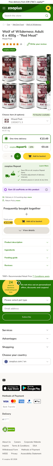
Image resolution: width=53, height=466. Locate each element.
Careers (17, 442)
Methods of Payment (30, 449)
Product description (26, 242)
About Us (6, 442)
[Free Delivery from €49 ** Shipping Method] (5, 419)
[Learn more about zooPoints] (46, 189)
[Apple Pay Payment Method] (37, 401)
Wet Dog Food (18, 24)
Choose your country (14, 355)
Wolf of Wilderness (33, 24)
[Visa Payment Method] (5, 401)
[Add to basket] (37, 156)
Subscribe (26, 317)
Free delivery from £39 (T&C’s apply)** (26, 2)
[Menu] (4, 8)
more (30, 197)
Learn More (43, 166)
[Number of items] (11, 156)
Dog (8, 24)
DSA (35, 445)
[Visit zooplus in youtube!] (4, 380)
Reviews (26, 265)
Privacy (14, 453)
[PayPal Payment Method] (29, 401)
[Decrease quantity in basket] (5, 156)
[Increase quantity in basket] (17, 156)
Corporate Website (32, 442)
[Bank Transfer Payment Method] (9, 406)
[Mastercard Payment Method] (13, 401)
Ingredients (26, 250)
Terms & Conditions (20, 445)
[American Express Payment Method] (21, 401)
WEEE (5, 453)
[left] (5, 82)
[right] (47, 82)
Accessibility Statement (31, 453)
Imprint (5, 445)
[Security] (8, 430)
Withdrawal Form (10, 449)
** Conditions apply (41, 276)
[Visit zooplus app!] (11, 390)
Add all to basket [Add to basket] (34, 222)
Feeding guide (26, 257)
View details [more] (26, 230)
